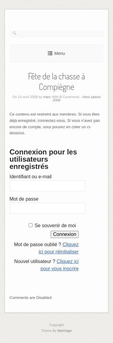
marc (47, 97)
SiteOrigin (64, 330)
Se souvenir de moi (55, 225)
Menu (59, 53)
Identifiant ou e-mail (31, 176)
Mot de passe (24, 199)
